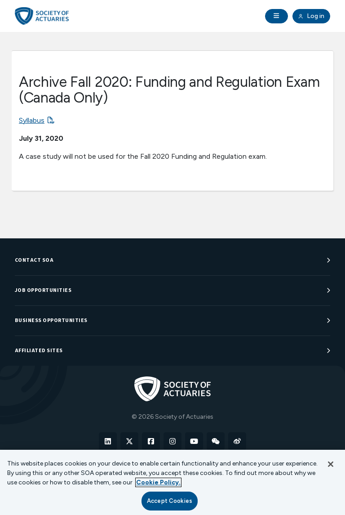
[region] (172, 482)
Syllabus (31, 120)
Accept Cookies (169, 500)
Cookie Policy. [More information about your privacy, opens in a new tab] (158, 482)
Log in (311, 16)
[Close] (331, 464)
